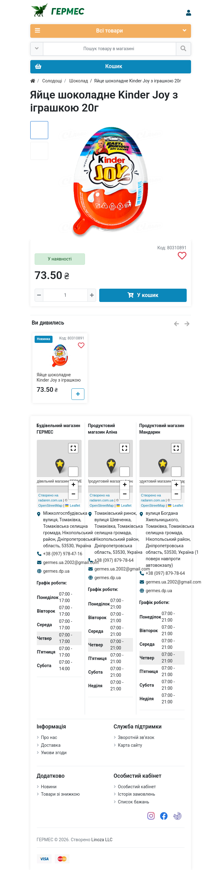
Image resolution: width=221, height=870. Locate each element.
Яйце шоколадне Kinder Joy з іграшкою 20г (59, 380)
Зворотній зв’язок (136, 737)
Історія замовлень (136, 794)
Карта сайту (130, 745)
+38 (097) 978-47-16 (63, 553)
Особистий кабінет (137, 786)
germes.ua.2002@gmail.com (71, 562)
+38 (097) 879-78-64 (114, 560)
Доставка (51, 745)
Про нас (49, 737)
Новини (49, 786)
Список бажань (133, 801)
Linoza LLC (102, 839)
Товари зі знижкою (60, 794)
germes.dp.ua (56, 571)
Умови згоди (54, 752)
